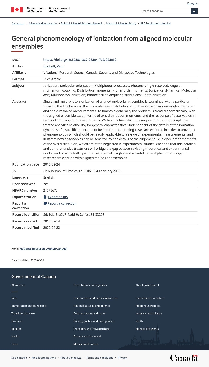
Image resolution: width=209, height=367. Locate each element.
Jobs (14, 298)
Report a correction (60, 203)
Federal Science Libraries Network (82, 23)
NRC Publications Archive (155, 23)
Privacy (122, 357)
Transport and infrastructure (91, 329)
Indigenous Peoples (148, 305)
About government (147, 285)
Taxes (14, 344)
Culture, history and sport (89, 313)
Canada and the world (87, 336)
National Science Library (121, 23)
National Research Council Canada (43, 248)
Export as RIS (56, 197)
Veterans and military (149, 313)
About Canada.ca (71, 357)
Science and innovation (42, 23)
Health (15, 336)
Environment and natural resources (95, 298)
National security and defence (91, 305)
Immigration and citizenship (28, 305)
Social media (19, 357)
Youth (139, 321)
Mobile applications (44, 357)
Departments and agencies (90, 285)
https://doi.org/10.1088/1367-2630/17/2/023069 (79, 59)
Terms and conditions (99, 357)
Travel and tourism (23, 313)
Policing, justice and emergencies (94, 321)
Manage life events (147, 329)
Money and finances (85, 344)
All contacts (18, 285)
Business (16, 321)
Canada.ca (18, 23)
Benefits (16, 329)
